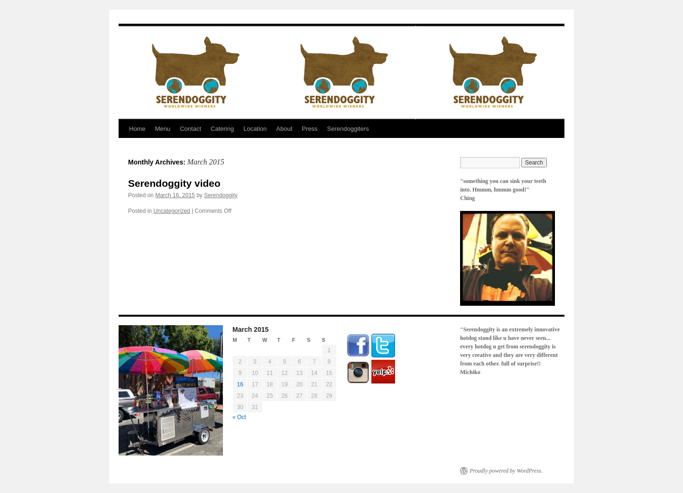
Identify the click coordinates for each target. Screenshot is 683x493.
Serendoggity (221, 195)
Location (255, 128)
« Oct (239, 417)
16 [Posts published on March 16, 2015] (240, 384)
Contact (190, 128)
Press (309, 128)
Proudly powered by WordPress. (506, 470)
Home (137, 128)
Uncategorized (171, 211)
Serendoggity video (174, 183)
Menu (163, 128)
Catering (222, 128)
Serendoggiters (348, 128)
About (284, 128)
